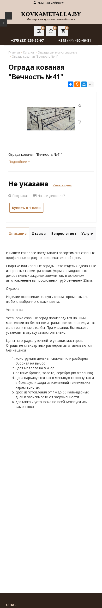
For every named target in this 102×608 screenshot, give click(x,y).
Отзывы (39, 233)
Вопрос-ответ (63, 233)
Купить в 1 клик (26, 207)
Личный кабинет (49, 3)
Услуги (87, 233)
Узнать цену (62, 185)
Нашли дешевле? (49, 195)
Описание (18, 233)
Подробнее (19, 161)
